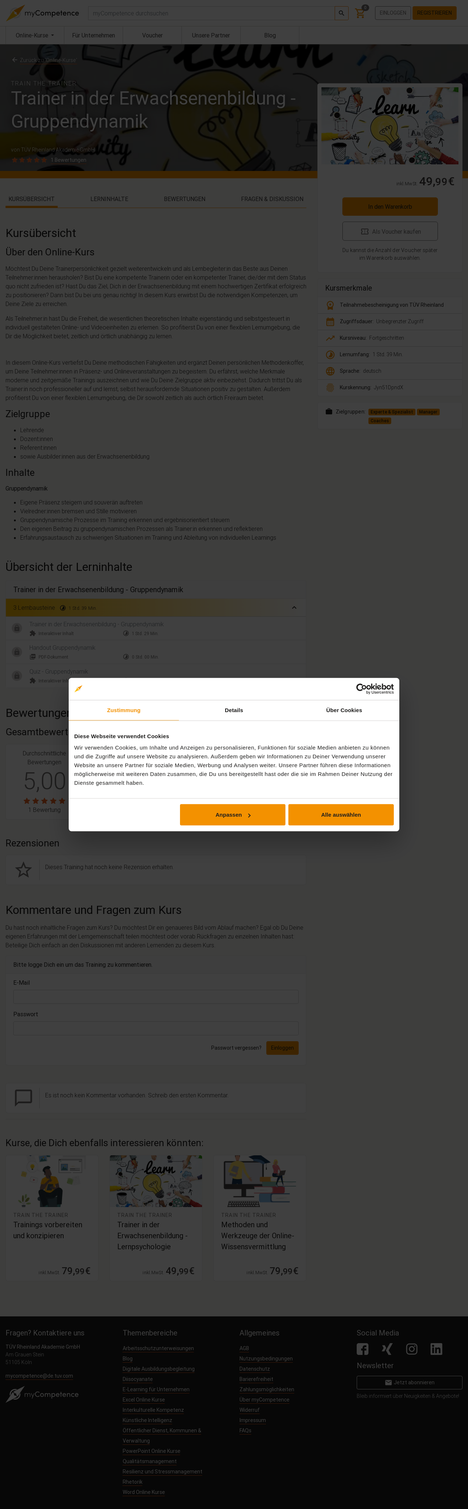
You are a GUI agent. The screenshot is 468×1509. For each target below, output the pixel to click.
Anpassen (233, 815)
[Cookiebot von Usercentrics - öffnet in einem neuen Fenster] (362, 688)
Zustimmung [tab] (124, 710)
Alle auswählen (341, 815)
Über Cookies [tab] (344, 710)
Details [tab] (234, 710)
